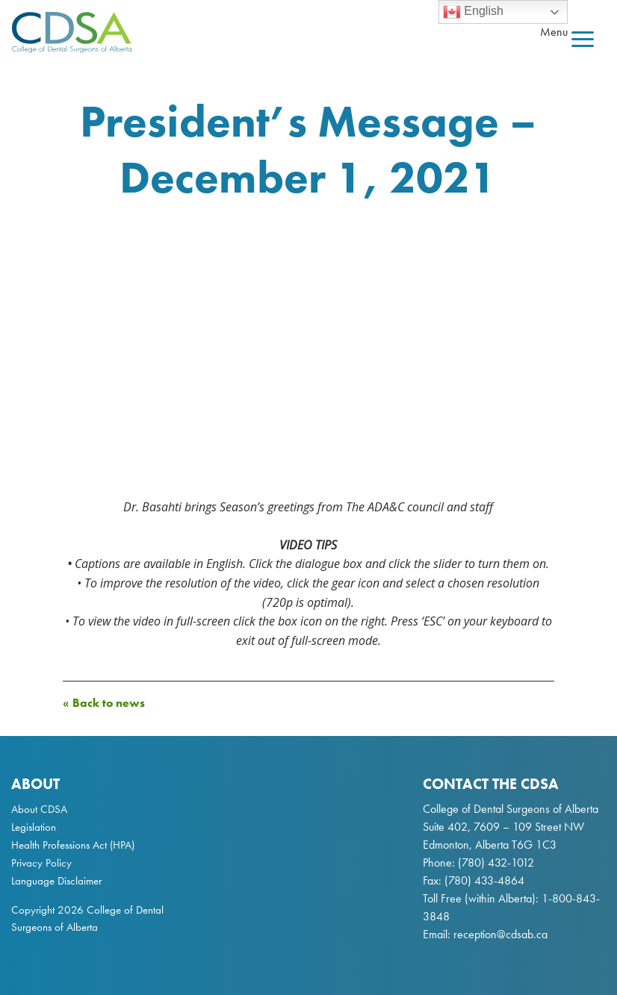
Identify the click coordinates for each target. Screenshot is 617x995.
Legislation (33, 827)
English (473, 12)
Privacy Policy (41, 862)
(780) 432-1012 (496, 862)
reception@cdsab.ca (500, 934)
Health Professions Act (59, 845)
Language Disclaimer (56, 880)
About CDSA (39, 809)
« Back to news (104, 703)
